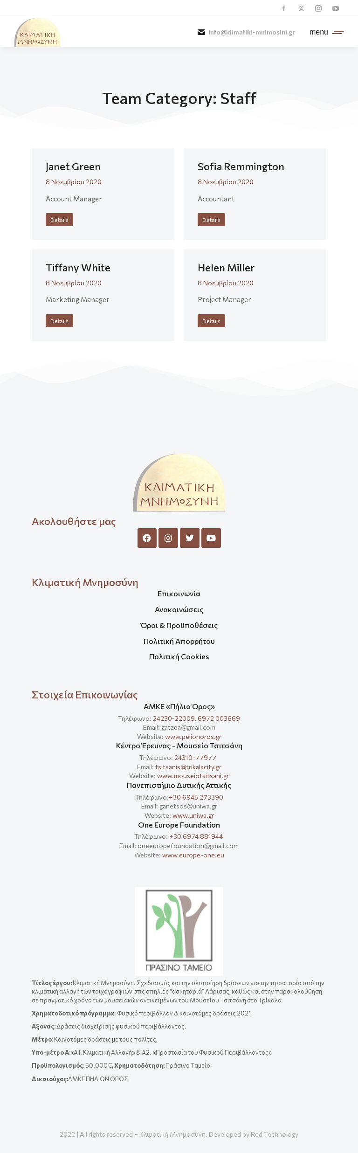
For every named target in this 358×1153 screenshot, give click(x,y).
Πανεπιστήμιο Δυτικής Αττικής (179, 784)
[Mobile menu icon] (324, 32)
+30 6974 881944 (196, 836)
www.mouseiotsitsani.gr (193, 776)
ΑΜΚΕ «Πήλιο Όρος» (179, 706)
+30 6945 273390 (196, 797)
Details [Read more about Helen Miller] (211, 321)
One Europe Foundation (179, 824)
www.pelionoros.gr (193, 736)
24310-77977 (196, 757)
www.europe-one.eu (193, 855)
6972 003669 (219, 718)
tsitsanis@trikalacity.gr (188, 767)
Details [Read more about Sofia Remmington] (211, 219)
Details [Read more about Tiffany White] (59, 321)
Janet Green (73, 166)
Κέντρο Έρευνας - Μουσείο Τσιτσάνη (179, 745)
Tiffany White (78, 267)
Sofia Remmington (241, 166)
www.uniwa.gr (193, 815)
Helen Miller (226, 267)
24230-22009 (174, 718)
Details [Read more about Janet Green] (59, 219)
